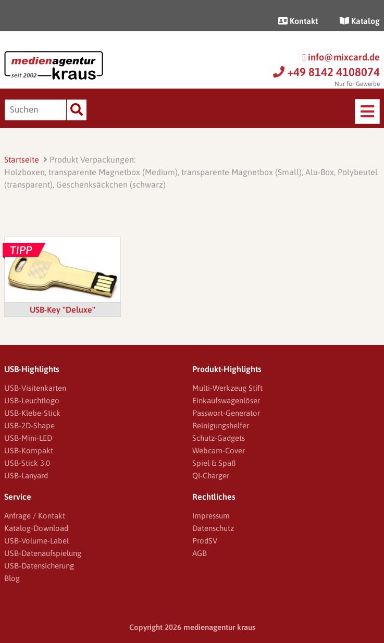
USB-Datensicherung (39, 565)
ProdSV (204, 540)
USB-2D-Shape (29, 425)
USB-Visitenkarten (35, 388)
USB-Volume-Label (36, 540)
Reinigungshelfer (220, 425)
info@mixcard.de (341, 57)
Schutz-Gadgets (218, 438)
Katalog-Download (36, 528)
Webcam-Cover (218, 450)
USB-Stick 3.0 (27, 463)
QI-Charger (210, 475)
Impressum (211, 515)
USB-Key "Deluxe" (62, 309)
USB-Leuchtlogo (31, 400)
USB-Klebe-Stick (32, 413)
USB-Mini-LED (28, 438)
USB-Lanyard (26, 475)
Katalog (360, 21)
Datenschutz (213, 528)
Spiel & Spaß (214, 463)
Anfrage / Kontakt (34, 515)
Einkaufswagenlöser (226, 400)
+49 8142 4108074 (326, 72)
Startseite (21, 159)
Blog (12, 578)
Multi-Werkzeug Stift (227, 388)
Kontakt (298, 21)
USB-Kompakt (28, 450)
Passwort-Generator (226, 413)
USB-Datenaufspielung (42, 553)
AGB (199, 553)
